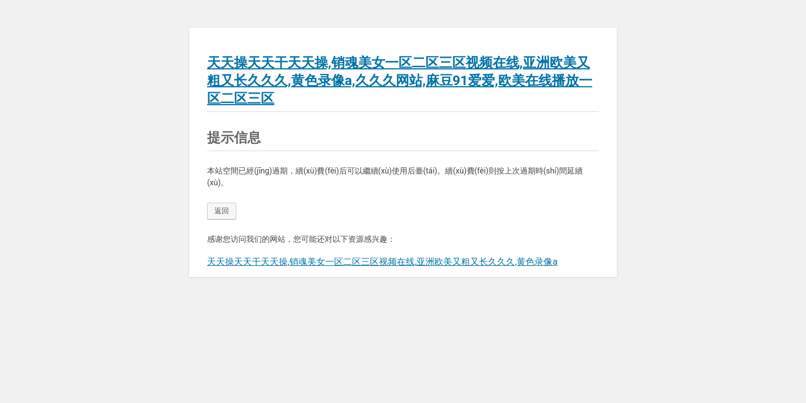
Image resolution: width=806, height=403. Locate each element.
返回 (221, 211)
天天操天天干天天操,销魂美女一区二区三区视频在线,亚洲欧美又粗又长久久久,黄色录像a (382, 261)
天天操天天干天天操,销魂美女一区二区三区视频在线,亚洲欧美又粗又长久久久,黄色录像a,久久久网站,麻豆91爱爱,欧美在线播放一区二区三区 (399, 80)
